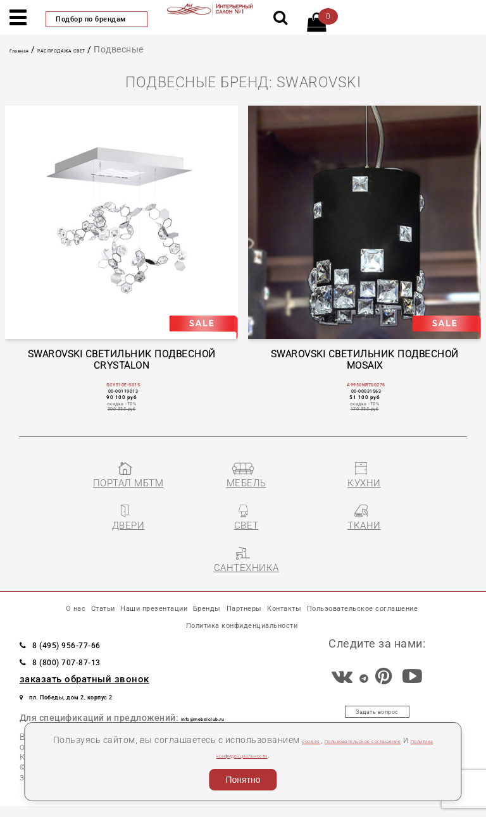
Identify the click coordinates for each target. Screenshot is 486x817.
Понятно (242, 780)
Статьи (99, 596)
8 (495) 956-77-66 (90, 649)
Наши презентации (189, 596)
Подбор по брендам (96, 19)
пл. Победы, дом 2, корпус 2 (103, 701)
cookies (324, 740)
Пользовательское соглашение (137, 623)
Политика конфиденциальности (273, 754)
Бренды (281, 596)
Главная (27, 49)
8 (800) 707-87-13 (90, 666)
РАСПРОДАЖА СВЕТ (99, 49)
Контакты (415, 596)
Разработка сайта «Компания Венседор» (376, 802)
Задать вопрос (377, 721)
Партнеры (345, 596)
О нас (52, 596)
